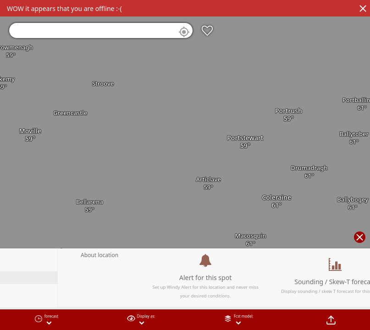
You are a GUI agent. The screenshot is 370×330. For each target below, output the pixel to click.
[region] (185, 165)
